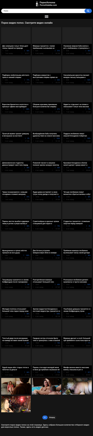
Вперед (52, 417)
